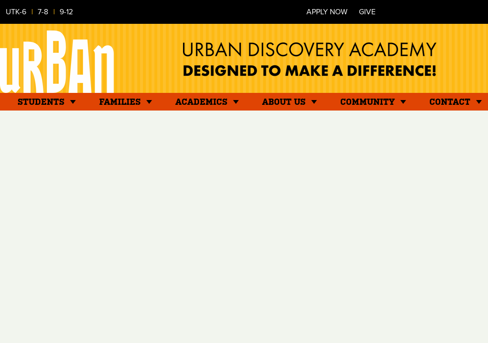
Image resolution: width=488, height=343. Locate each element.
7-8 (43, 11)
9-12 (66, 11)
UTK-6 (16, 11)
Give (367, 11)
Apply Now (326, 11)
